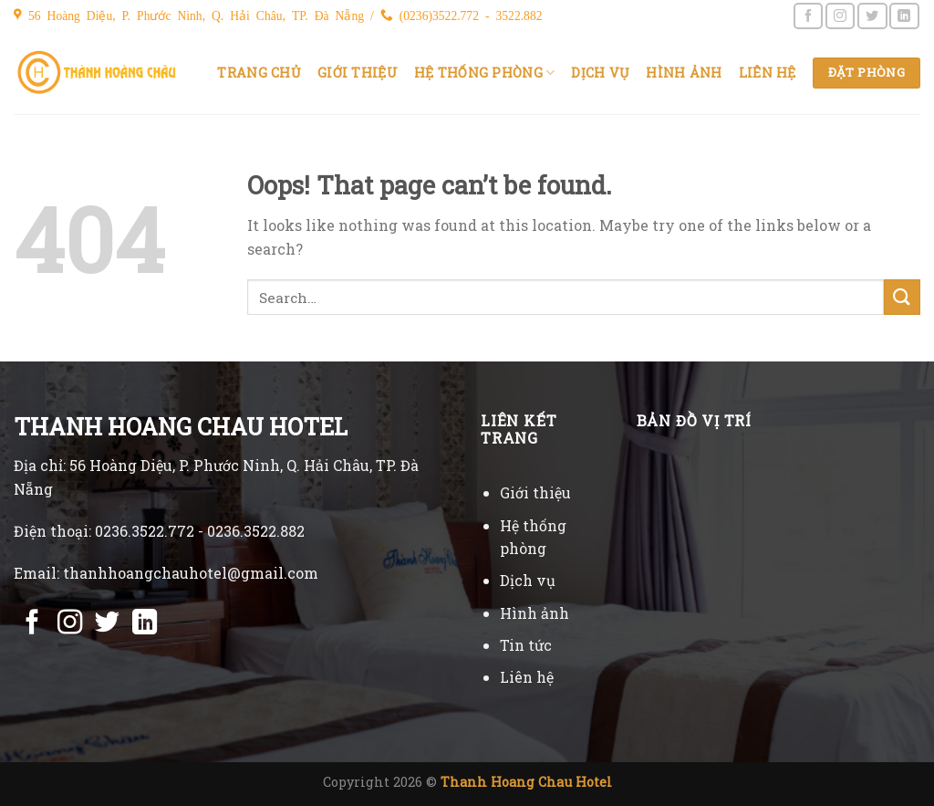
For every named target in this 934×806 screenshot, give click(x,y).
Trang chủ (259, 72)
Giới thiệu (357, 72)
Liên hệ (767, 72)
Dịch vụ (600, 72)
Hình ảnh (683, 72)
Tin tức (526, 644)
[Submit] (902, 297)
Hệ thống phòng (484, 73)
